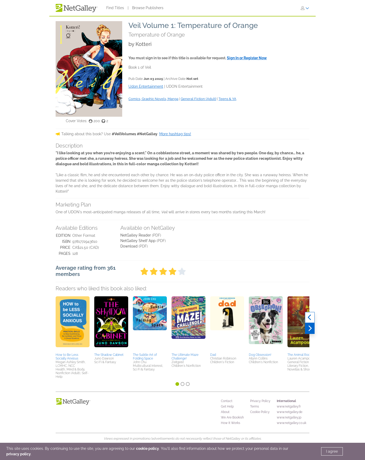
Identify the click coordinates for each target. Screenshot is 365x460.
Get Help (227, 406)
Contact (226, 401)
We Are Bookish (232, 417)
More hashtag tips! (175, 134)
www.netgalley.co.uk (291, 423)
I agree (332, 451)
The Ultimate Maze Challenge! (185, 356)
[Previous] (310, 317)
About (225, 412)
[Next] (310, 328)
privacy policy (18, 454)
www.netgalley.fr (289, 406)
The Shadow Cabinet (108, 355)
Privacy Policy (260, 401)
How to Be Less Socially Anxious (67, 356)
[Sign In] (305, 8)
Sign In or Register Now (247, 58)
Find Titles (115, 8)
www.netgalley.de (289, 412)
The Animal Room (300, 355)
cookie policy (147, 448)
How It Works (230, 423)
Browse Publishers (147, 8)
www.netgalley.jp (289, 417)
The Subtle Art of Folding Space (145, 356)
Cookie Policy (260, 412)
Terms (254, 406)
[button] (73, 323)
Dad (213, 355)
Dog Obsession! (260, 355)
